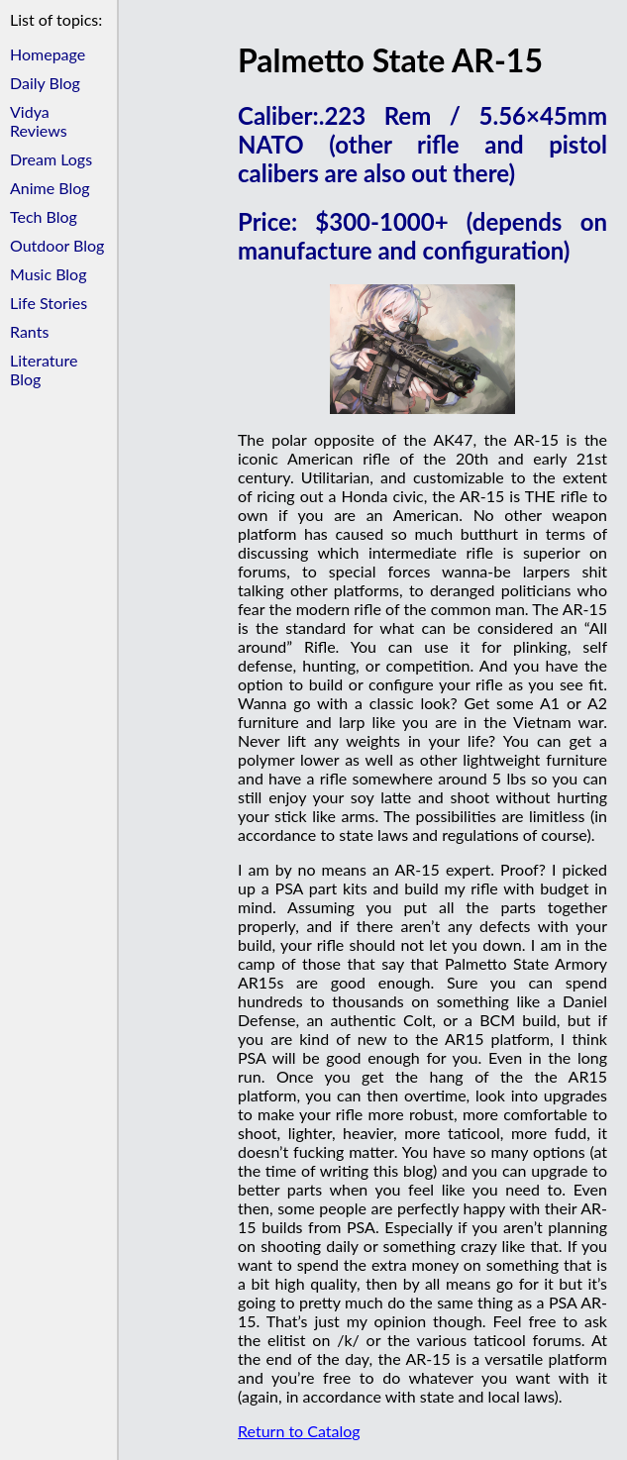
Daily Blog (45, 82)
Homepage (47, 54)
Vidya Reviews (38, 121)
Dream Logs (51, 159)
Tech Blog (43, 216)
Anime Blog (50, 187)
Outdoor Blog (57, 245)
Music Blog (48, 273)
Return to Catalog (299, 1430)
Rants (29, 331)
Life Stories (48, 302)
